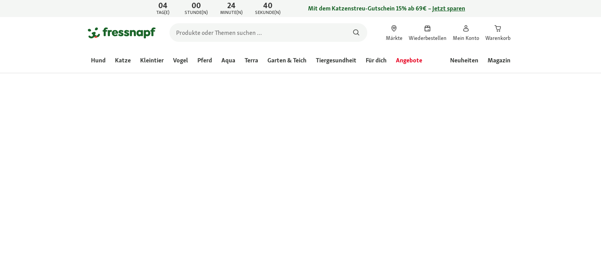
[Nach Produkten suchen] (356, 32)
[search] (268, 32)
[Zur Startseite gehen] (122, 32)
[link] (300, 8)
